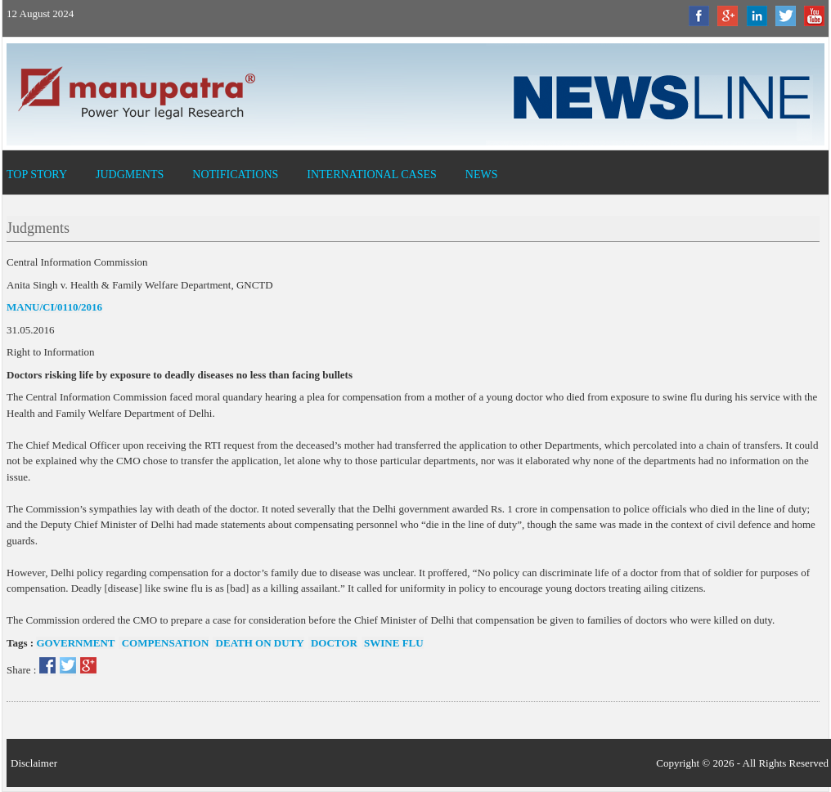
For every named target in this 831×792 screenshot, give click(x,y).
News (481, 174)
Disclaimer (34, 763)
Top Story (37, 174)
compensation (164, 643)
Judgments (130, 174)
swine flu (393, 643)
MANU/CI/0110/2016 (54, 307)
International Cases (372, 174)
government (75, 643)
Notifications (235, 174)
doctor (332, 643)
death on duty (258, 643)
